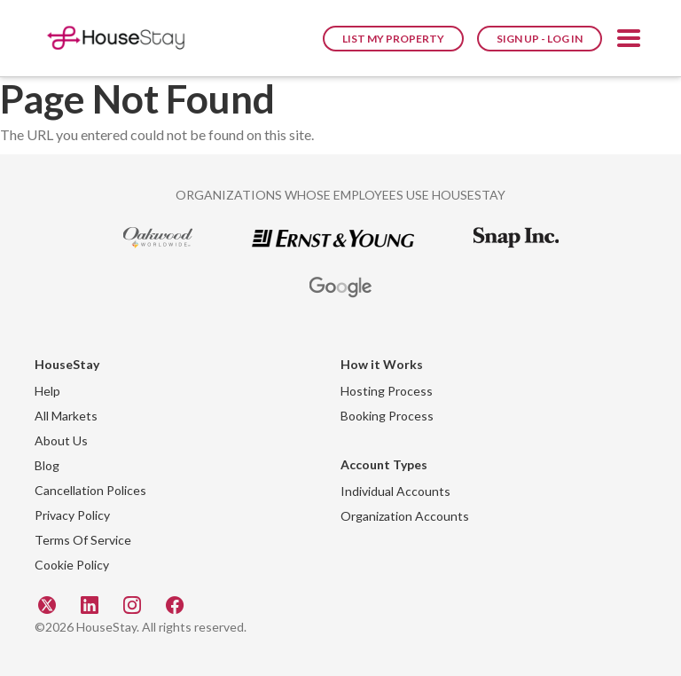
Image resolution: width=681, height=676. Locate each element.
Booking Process (387, 415)
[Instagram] (134, 604)
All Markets (66, 415)
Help (47, 390)
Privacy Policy (72, 515)
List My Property (393, 38)
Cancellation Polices (90, 490)
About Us (61, 440)
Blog (47, 465)
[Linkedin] (91, 604)
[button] (628, 41)
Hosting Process (386, 390)
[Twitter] (49, 604)
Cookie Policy (72, 564)
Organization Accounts (404, 515)
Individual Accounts (395, 491)
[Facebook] (174, 604)
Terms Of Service (83, 539)
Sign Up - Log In (540, 38)
